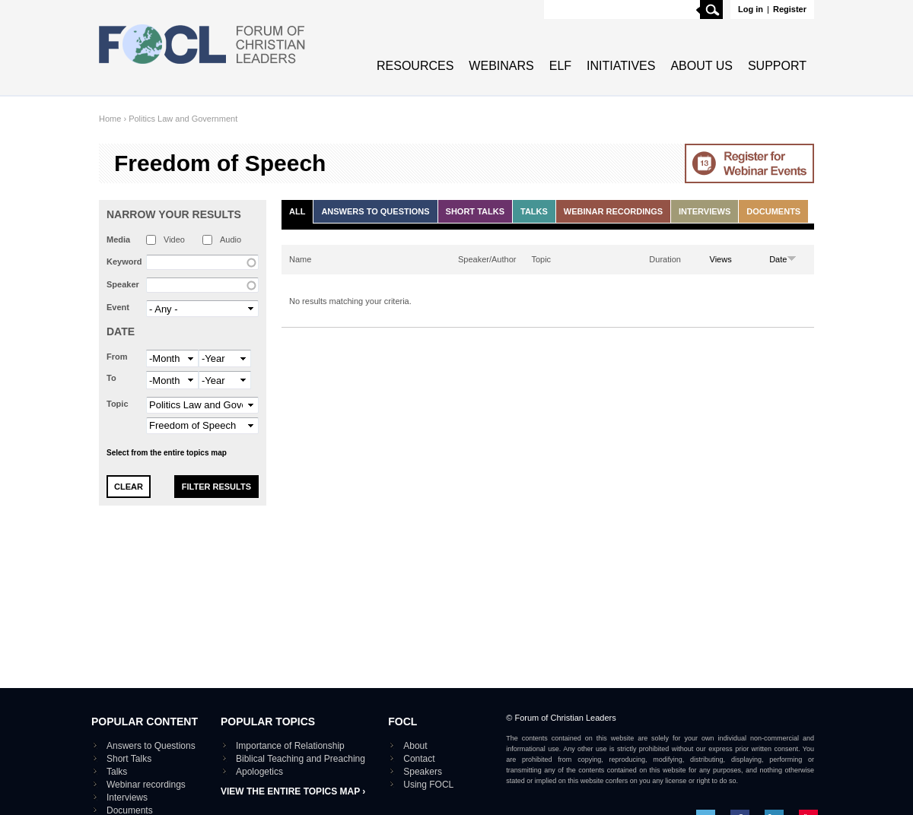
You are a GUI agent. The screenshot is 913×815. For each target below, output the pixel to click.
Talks (534, 211)
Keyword (124, 261)
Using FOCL (428, 784)
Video (174, 239)
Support (777, 65)
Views (721, 259)
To (111, 377)
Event (118, 307)
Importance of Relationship (290, 745)
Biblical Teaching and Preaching (300, 758)
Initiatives (621, 65)
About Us (701, 65)
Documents (773, 211)
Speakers (422, 771)
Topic (118, 403)
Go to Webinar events (749, 163)
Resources (415, 65)
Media (118, 239)
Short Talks (475, 211)
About (415, 745)
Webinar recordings (613, 211)
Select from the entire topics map (167, 453)
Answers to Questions (375, 211)
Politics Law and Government (183, 118)
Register (789, 9)
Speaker (123, 284)
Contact (418, 758)
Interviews (704, 211)
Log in (750, 9)
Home (110, 118)
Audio (230, 239)
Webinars (501, 65)
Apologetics (259, 771)
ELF (560, 65)
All (297, 211)
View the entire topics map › (293, 791)
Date (121, 331)
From (117, 356)
